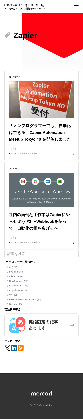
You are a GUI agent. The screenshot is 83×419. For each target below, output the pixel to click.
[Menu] (76, 7)
